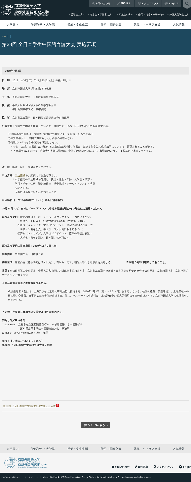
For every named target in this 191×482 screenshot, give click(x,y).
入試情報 (179, 24)
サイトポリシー (32, 477)
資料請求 (124, 3)
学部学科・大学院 (43, 24)
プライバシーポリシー (10, 477)
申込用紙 (20, 175)
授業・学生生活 (77, 24)
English (171, 3)
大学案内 (13, 24)
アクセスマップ (148, 3)
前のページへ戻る (94, 425)
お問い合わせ (101, 3)
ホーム (5, 36)
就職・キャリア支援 (147, 24)
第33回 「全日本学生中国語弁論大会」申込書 (29, 405)
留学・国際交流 (110, 24)
